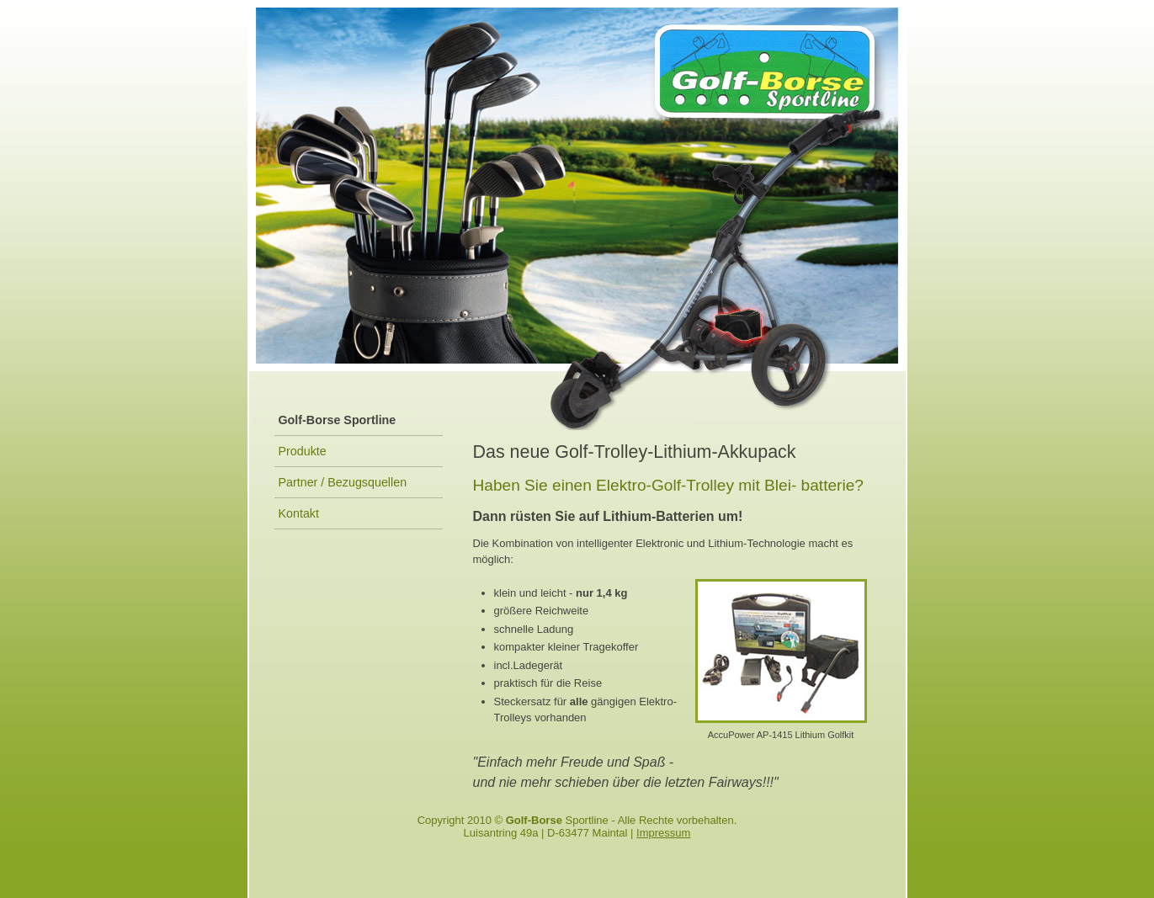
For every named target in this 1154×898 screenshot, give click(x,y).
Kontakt (299, 513)
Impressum (663, 832)
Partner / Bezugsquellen (343, 482)
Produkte (303, 451)
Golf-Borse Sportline (337, 420)
